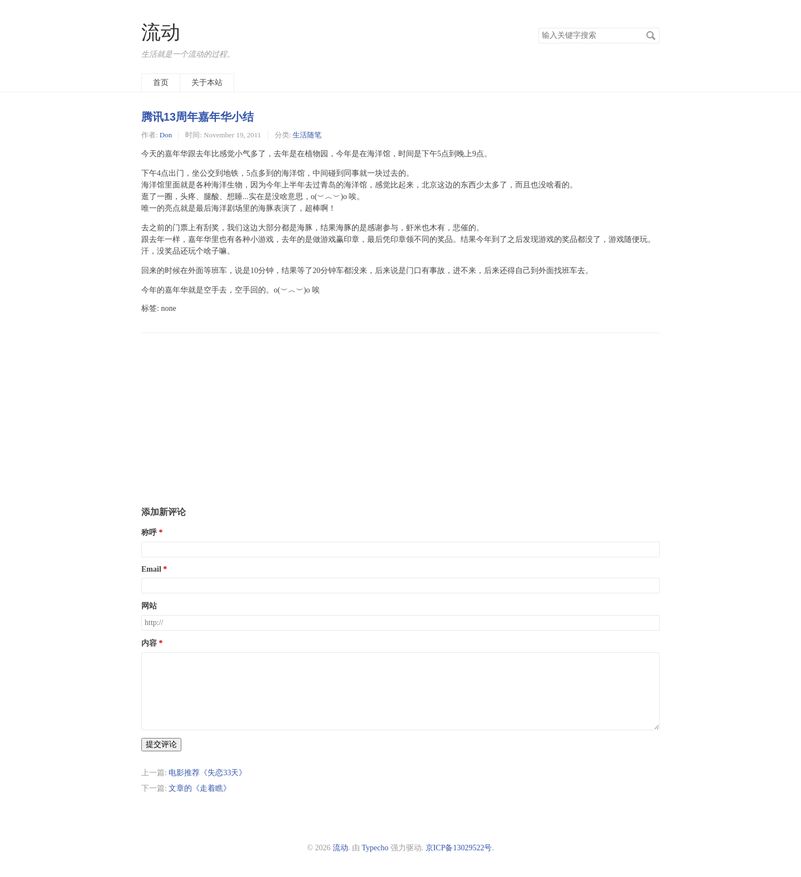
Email (151, 569)
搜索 (650, 35)
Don (166, 135)
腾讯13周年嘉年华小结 (197, 117)
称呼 (149, 532)
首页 (161, 82)
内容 (149, 643)
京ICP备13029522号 (459, 848)
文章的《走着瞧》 (200, 788)
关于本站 (206, 82)
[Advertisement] (400, 411)
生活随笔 (307, 135)
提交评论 (161, 744)
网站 (149, 606)
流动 (160, 32)
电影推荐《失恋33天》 (207, 773)
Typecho (375, 848)
